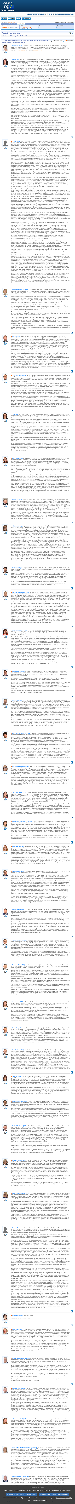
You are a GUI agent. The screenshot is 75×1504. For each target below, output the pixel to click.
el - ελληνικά (40, 14)
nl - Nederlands (59, 14)
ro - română (65, 14)
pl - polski (61, 14)
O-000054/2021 (6, 27)
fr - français (43, 14)
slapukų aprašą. (42, 1501)
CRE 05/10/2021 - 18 (26, 28)
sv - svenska (72, 14)
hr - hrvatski (47, 14)
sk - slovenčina (67, 14)
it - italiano (49, 14)
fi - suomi (71, 14)
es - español (30, 14)
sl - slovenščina (69, 14)
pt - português (63, 14)
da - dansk (34, 14)
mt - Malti (57, 14)
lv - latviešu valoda (51, 14)
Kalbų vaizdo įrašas (58, 40)
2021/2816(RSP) (12, 22)
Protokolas (70, 40)
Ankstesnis (12, 18)
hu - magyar (55, 14)
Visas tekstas (27, 18)
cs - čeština (32, 14)
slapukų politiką (32, 1501)
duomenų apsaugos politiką (64, 1499)
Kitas (18, 18)
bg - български (28, 14)
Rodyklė (5, 18)
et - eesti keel (38, 14)
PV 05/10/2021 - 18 (26, 27)
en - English (42, 14)
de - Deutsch (36, 14)
